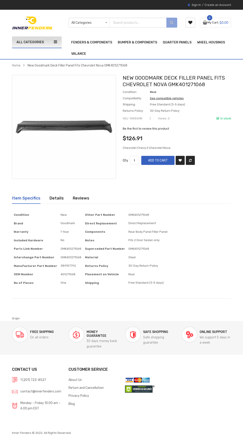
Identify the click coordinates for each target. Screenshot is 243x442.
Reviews (81, 198)
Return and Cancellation (86, 388)
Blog (71, 404)
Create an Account (218, 5)
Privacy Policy (78, 395)
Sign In (196, 5)
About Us (75, 380)
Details (57, 198)
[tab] (26, 198)
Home (16, 65)
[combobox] (134, 22)
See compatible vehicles (167, 98)
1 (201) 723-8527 (33, 380)
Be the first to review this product (146, 128)
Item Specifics (26, 198)
